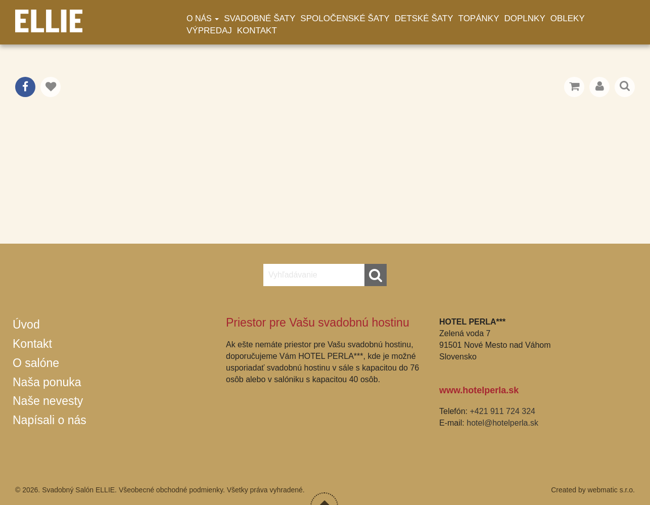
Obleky (567, 18)
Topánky (478, 18)
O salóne (36, 363)
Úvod (26, 324)
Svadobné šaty (259, 18)
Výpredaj (209, 30)
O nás (203, 18)
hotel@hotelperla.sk (502, 423)
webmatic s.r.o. (611, 490)
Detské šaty (424, 18)
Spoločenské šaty (344, 18)
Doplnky (524, 18)
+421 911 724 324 (502, 411)
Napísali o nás (49, 420)
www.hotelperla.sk (479, 390)
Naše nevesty (48, 400)
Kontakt (257, 30)
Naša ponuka (47, 382)
